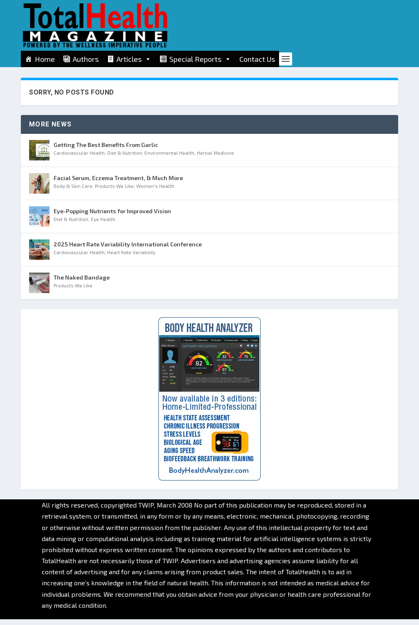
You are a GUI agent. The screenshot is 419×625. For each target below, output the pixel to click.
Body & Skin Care (73, 191)
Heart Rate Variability (131, 258)
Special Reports (200, 59)
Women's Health (155, 191)
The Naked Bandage (82, 283)
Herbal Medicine (215, 158)
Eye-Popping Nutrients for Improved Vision (112, 216)
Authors (86, 58)
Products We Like (114, 191)
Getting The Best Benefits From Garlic (106, 150)
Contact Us (257, 58)
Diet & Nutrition (124, 158)
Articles (134, 59)
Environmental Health (169, 158)
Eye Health (103, 225)
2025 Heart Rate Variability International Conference (128, 249)
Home (45, 58)
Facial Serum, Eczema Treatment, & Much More (118, 183)
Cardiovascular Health (79, 158)
